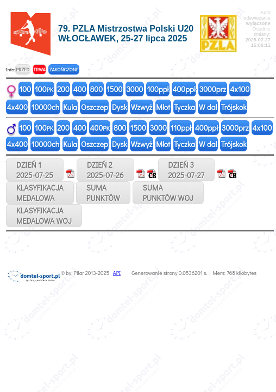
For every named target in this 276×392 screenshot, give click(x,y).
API (117, 273)
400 (79, 89)
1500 (114, 89)
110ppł (181, 127)
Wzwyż (142, 107)
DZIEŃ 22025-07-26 (105, 170)
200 (63, 89)
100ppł (157, 89)
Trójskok (234, 107)
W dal (208, 107)
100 (26, 89)
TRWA (39, 69)
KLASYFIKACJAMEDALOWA (40, 192)
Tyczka (184, 107)
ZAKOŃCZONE (63, 69)
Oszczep (94, 107)
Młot (163, 107)
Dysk (119, 107)
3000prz (212, 89)
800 (96, 89)
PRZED (22, 69)
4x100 (239, 89)
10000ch (45, 107)
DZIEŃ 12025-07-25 (34, 170)
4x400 (17, 107)
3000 (134, 89)
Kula (70, 107)
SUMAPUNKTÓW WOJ (168, 192)
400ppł (183, 89)
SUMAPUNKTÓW (103, 192)
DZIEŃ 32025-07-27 (186, 170)
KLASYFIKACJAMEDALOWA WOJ (44, 215)
